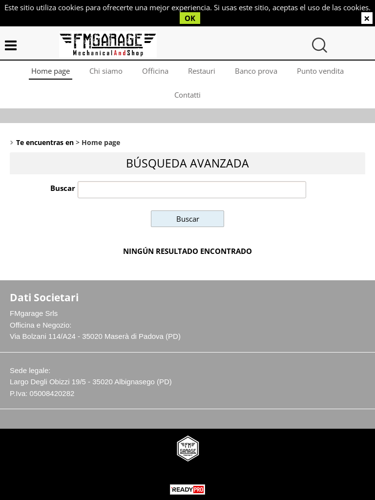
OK (190, 18)
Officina (155, 71)
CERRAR (367, 18)
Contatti (187, 95)
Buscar (62, 188)
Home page (50, 71)
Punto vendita (320, 71)
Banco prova (256, 71)
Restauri (201, 71)
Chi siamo (106, 71)
